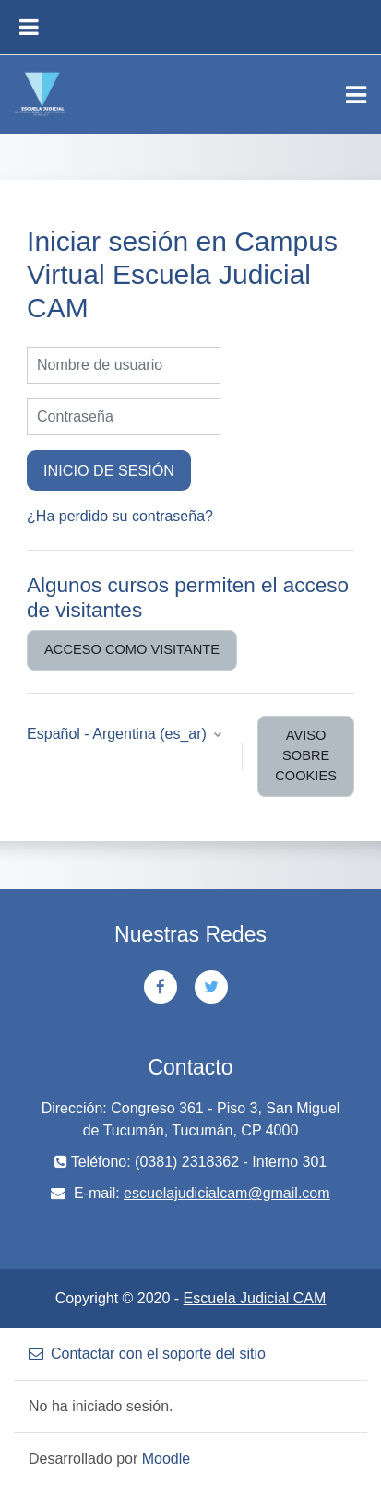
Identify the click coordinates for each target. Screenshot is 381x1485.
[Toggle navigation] (356, 95)
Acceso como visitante (132, 649)
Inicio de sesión (108, 470)
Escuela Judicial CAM (255, 1298)
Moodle (166, 1459)
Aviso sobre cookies (306, 755)
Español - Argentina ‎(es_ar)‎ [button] (118, 734)
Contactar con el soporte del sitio (147, 1353)
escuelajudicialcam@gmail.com (226, 1193)
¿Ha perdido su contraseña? (120, 516)
